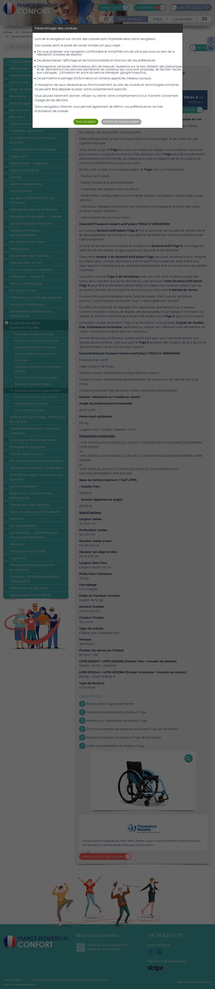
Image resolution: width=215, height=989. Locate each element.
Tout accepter (86, 121)
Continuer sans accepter (121, 121)
